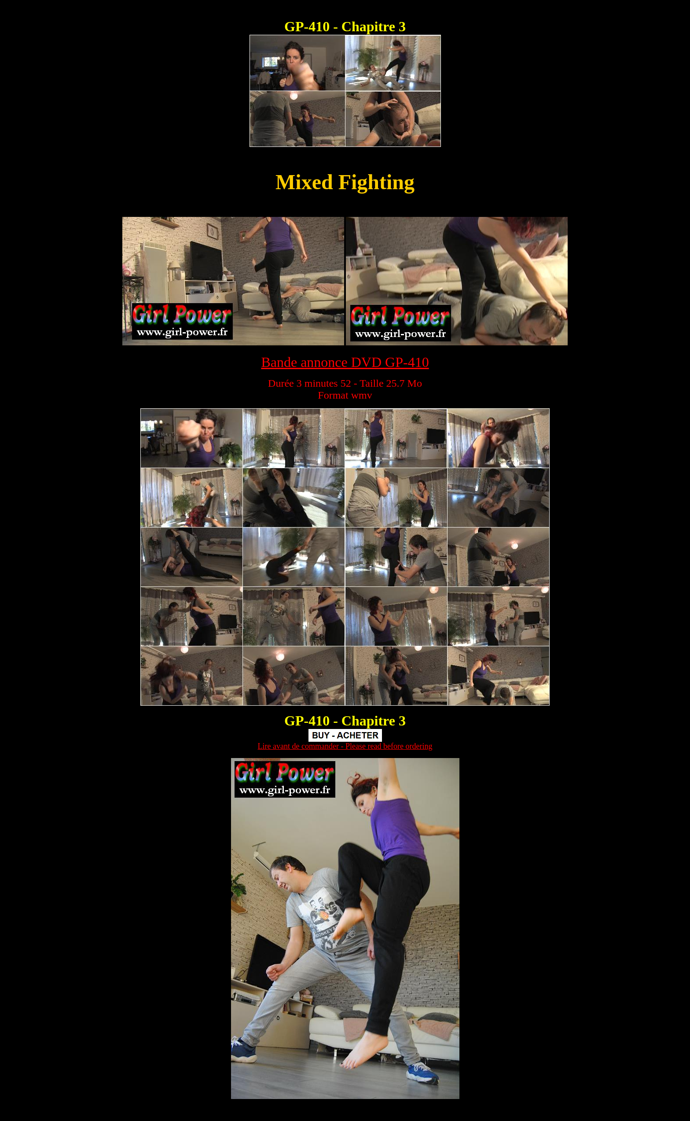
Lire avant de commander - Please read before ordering (345, 746)
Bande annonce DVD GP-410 (345, 362)
